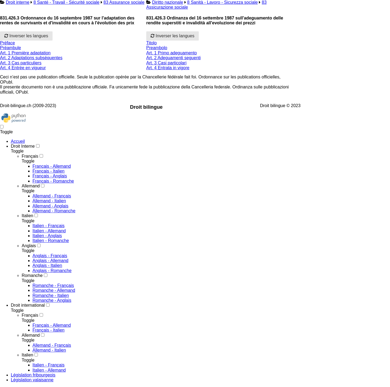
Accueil (18, 141)
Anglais (29, 245)
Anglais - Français (49, 255)
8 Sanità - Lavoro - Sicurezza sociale (222, 2)
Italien (27, 215)
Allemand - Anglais (50, 206)
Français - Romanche (53, 181)
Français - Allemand (51, 166)
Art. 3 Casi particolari (166, 63)
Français (30, 156)
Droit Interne (23, 146)
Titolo (151, 43)
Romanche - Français (53, 285)
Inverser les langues (26, 36)
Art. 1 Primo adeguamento (171, 53)
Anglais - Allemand (50, 260)
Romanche (32, 275)
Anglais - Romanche (52, 270)
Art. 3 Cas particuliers (20, 63)
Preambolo (156, 47)
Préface (7, 43)
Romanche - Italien (50, 295)
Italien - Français (48, 225)
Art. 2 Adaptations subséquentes (31, 57)
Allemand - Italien (49, 201)
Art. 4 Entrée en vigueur (23, 67)
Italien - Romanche (50, 240)
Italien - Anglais (47, 235)
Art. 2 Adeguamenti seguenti (173, 57)
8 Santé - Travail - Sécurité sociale (67, 2)
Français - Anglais (49, 176)
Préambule (10, 47)
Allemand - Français (51, 196)
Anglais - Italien (47, 265)
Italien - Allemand (49, 231)
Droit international (28, 305)
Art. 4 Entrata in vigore (167, 67)
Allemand (31, 186)
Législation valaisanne (32, 380)
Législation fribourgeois (33, 375)
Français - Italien (48, 171)
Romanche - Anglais (51, 300)
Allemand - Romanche (53, 211)
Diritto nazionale (167, 2)
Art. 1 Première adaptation (25, 53)
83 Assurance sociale (123, 2)
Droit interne (17, 2)
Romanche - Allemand (53, 290)
